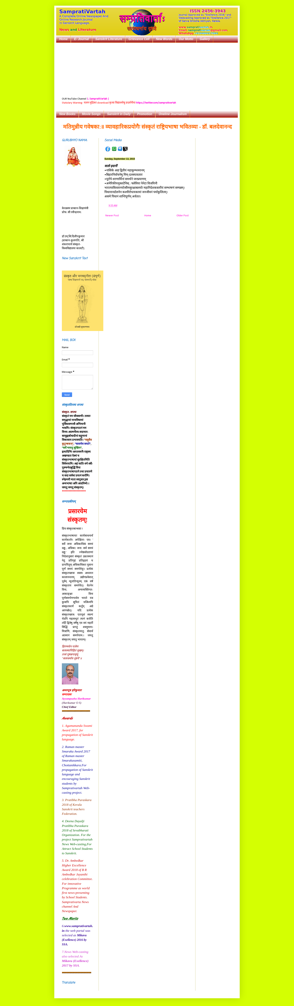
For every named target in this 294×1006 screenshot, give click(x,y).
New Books (67, 114)
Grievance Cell (138, 39)
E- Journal (81, 39)
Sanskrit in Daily (119, 114)
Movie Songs (91, 114)
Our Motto (186, 39)
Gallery (205, 39)
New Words (164, 39)
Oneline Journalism (173, 114)
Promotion (144, 114)
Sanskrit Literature (108, 39)
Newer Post (112, 215)
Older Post (183, 215)
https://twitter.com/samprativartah (156, 102)
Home (63, 39)
